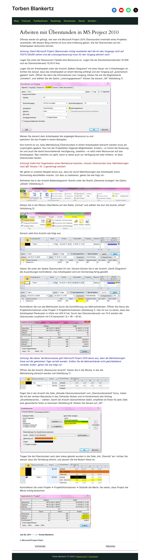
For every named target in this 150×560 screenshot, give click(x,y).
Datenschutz (81, 556)
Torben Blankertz (33, 8)
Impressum (93, 556)
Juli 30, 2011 (25, 535)
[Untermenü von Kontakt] (97, 21)
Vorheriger (40, 546)
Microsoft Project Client (32, 540)
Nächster (110, 546)
